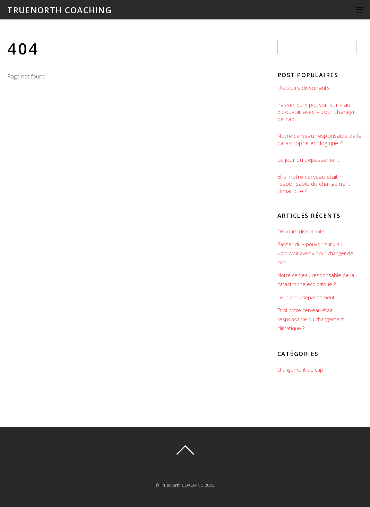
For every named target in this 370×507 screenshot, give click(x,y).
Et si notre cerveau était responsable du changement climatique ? (314, 184)
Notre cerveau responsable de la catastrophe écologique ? (319, 139)
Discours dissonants (303, 88)
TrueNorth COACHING (182, 485)
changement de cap (300, 369)
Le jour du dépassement (308, 160)
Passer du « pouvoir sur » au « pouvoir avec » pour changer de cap (316, 112)
